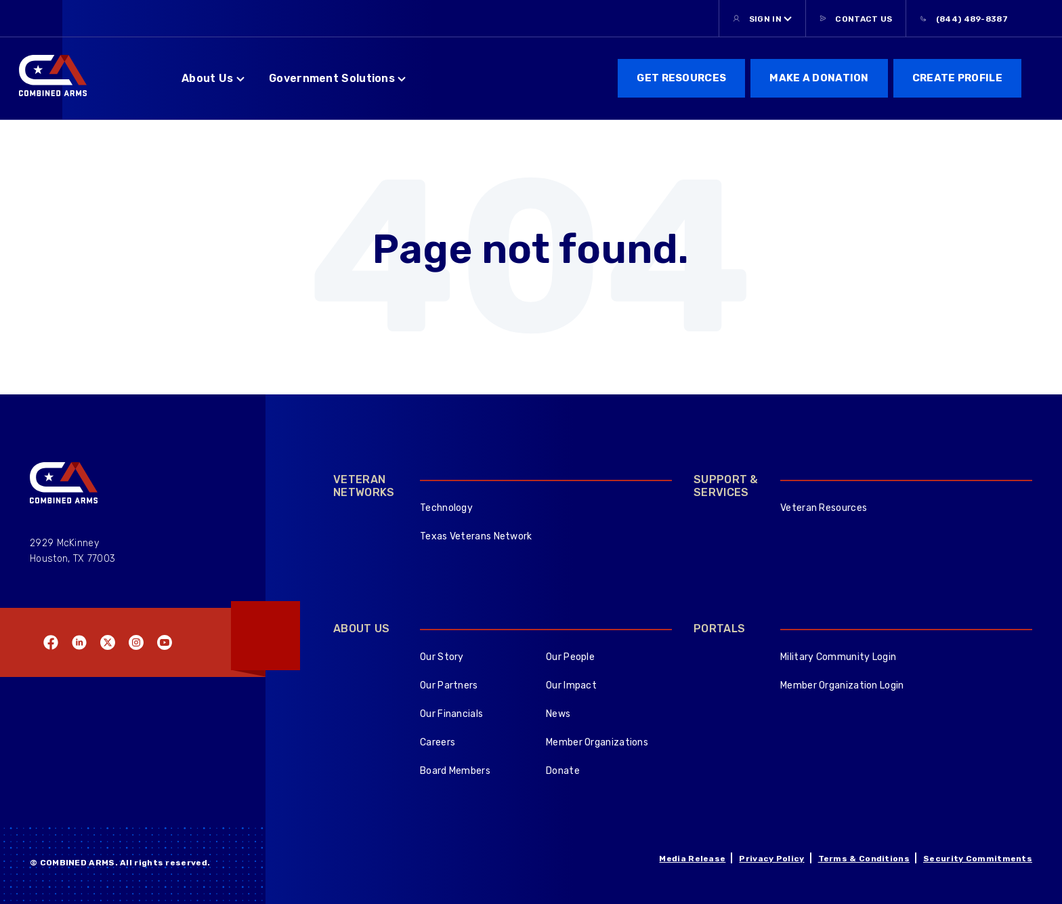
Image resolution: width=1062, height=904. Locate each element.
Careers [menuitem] (437, 742)
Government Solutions (332, 78)
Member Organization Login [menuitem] (842, 685)
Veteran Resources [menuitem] (823, 508)
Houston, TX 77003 (72, 558)
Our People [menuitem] (570, 657)
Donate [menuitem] (563, 771)
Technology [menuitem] (446, 508)
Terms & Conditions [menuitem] (864, 858)
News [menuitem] (558, 714)
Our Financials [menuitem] (451, 714)
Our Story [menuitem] (442, 657)
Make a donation (819, 78)
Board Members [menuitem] (455, 771)
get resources (681, 78)
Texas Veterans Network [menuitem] (476, 536)
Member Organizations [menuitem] (597, 742)
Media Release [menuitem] (692, 858)
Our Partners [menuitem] (449, 685)
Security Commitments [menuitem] (977, 858)
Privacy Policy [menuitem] (771, 858)
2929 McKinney (64, 543)
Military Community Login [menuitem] (838, 657)
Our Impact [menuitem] (571, 685)
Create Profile (957, 78)
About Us (207, 78)
